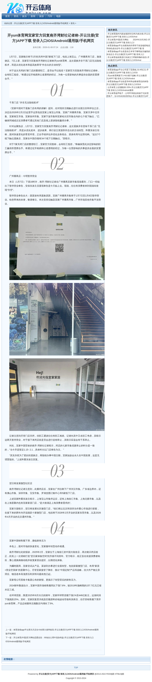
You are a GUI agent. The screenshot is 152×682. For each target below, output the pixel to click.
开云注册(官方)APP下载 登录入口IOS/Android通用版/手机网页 (41, 23)
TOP (76, 667)
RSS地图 (110, 674)
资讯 (73, 23)
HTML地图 (119, 674)
